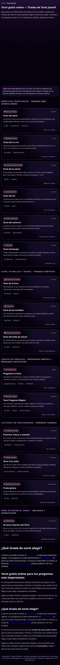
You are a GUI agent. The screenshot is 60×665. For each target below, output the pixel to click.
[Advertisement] (30, 52)
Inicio (3, 3)
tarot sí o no (31, 555)
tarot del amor (47, 558)
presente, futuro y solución (20, 563)
